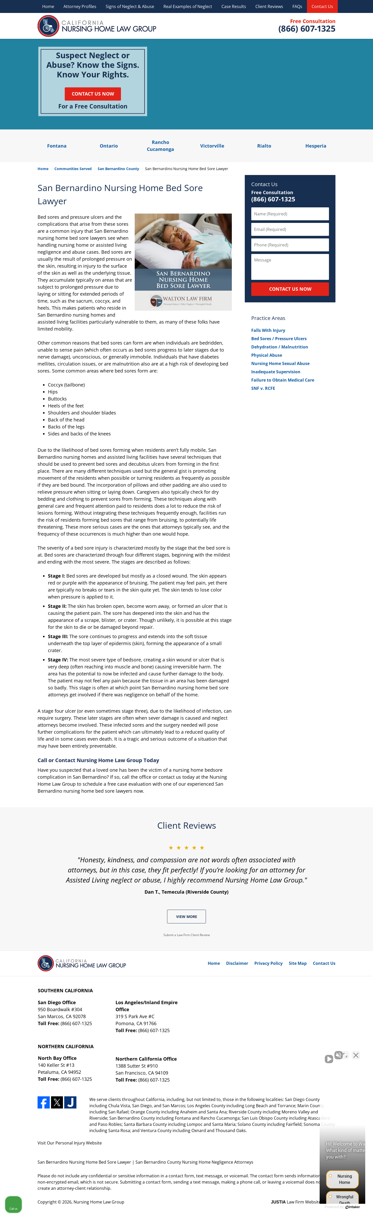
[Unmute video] (281, 1052)
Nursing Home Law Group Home (97, 26)
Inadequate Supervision (275, 372)
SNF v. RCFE (263, 388)
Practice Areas (268, 318)
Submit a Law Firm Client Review (186, 935)
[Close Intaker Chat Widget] (356, 1052)
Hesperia (315, 146)
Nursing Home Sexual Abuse (280, 363)
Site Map (298, 963)
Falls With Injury (268, 330)
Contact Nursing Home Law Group (306, 26)
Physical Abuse (266, 355)
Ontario (109, 146)
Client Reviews (269, 6)
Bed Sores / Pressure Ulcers (279, 338)
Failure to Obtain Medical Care (282, 380)
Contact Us (322, 6)
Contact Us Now (93, 94)
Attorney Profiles (79, 6)
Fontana (57, 146)
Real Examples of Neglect (187, 6)
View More (186, 916)
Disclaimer (237, 963)
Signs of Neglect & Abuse (130, 6)
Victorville (212, 146)
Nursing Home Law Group (99, 1202)
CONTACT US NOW (290, 289)
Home (48, 6)
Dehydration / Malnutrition (279, 347)
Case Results (233, 6)
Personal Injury (70, 1143)
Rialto (264, 146)
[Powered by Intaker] (329, 1207)
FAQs (297, 6)
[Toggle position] (345, 1052)
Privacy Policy (268, 963)
